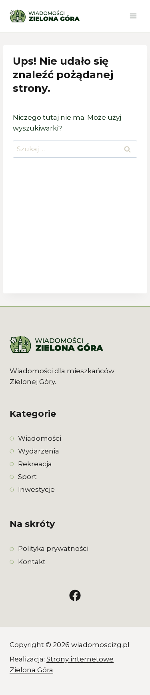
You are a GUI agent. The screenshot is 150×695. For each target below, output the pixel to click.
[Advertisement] (75, 232)
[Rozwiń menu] (133, 16)
